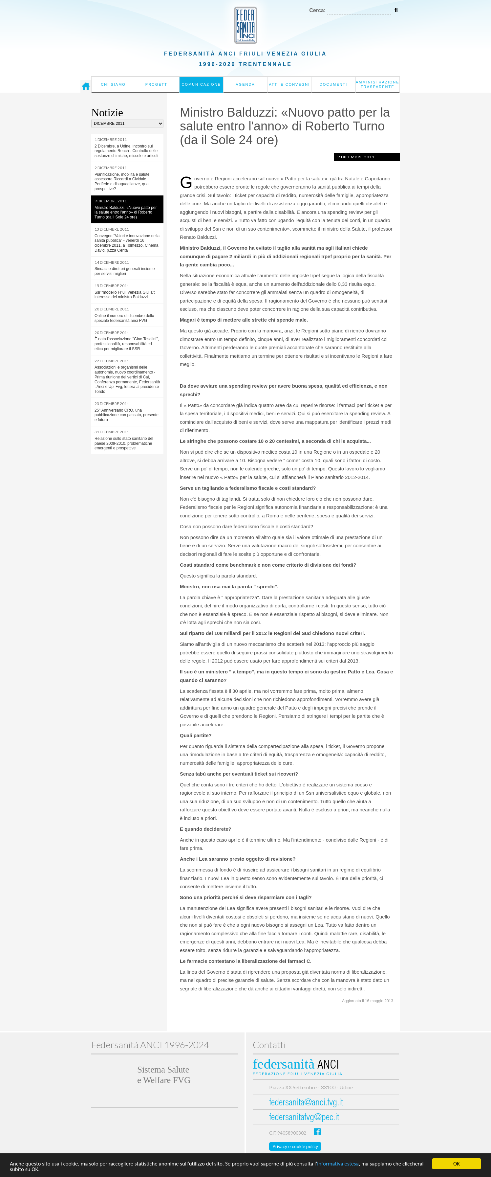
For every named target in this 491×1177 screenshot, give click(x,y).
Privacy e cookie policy (295, 1146)
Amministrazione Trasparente (377, 84)
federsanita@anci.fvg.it (306, 1103)
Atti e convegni (289, 84)
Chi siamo (113, 84)
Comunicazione (201, 84)
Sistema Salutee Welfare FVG (163, 1075)
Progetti (157, 84)
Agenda (245, 84)
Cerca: (317, 10)
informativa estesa (338, 1165)
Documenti (334, 84)
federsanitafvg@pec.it (304, 1118)
